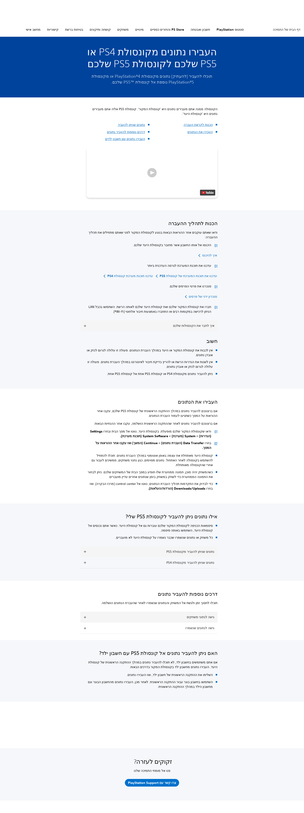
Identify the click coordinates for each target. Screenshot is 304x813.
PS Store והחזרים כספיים (167, 30)
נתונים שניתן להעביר (131, 125)
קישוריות (53, 30)
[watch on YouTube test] (207, 193)
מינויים (139, 30)
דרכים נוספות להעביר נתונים (126, 132)
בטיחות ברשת (74, 30)
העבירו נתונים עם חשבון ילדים (125, 139)
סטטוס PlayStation (230, 30)
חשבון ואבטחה (200, 30)
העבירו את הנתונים (200, 132)
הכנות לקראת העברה (198, 125)
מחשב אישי (33, 30)
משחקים (123, 30)
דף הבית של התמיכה (286, 30)
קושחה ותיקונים (100, 30)
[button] (152, 173)
